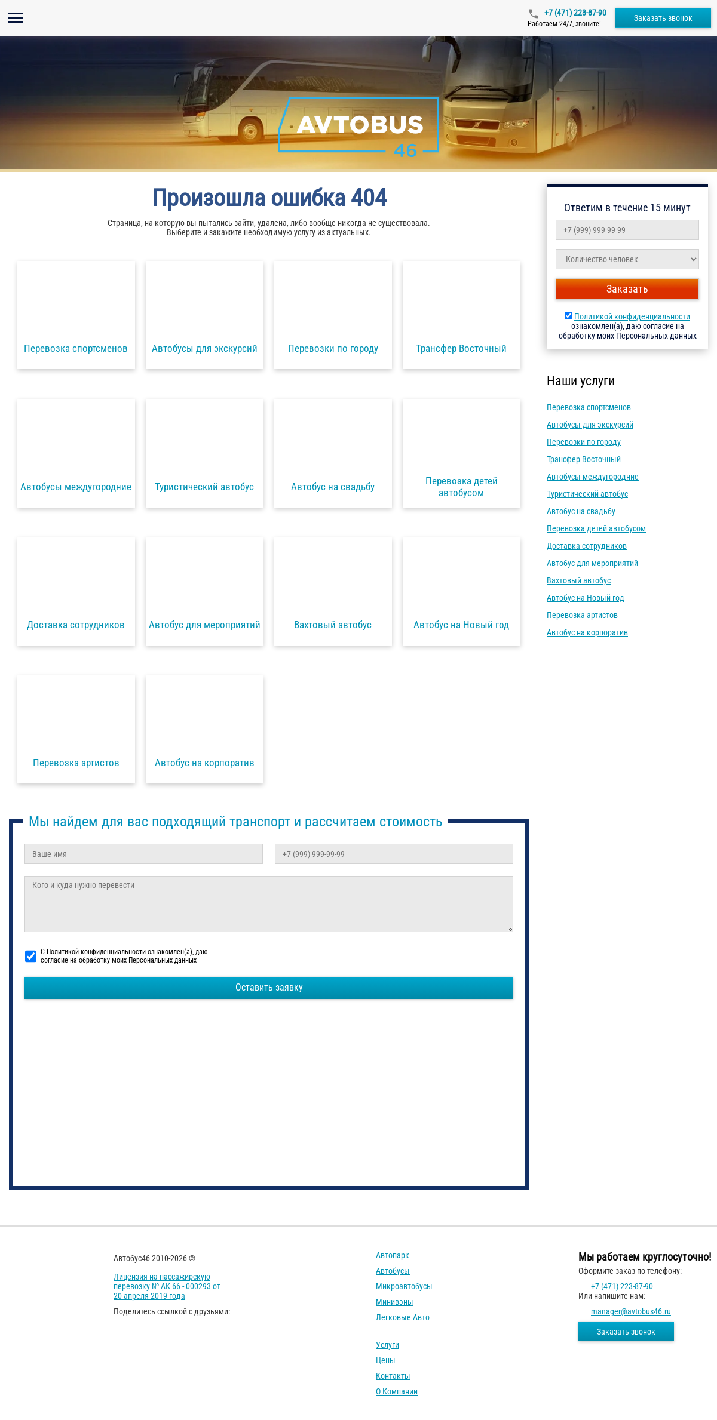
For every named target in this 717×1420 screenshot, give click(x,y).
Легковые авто (403, 1317)
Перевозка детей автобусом (596, 528)
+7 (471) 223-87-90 (574, 12)
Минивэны (394, 1302)
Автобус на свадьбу (581, 511)
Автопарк (392, 1255)
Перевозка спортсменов (589, 407)
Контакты (393, 1376)
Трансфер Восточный (584, 459)
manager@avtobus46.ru (631, 1311)
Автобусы (393, 1270)
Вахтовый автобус (579, 580)
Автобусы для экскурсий (590, 424)
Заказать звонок (663, 18)
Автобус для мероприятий (592, 563)
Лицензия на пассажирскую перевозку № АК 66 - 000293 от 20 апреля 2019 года (167, 1286)
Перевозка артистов (582, 615)
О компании (397, 1391)
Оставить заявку (269, 987)
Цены (386, 1360)
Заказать (627, 288)
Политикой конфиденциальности (632, 316)
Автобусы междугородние (593, 476)
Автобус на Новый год (585, 598)
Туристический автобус (587, 494)
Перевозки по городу (584, 442)
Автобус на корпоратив (587, 632)
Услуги (387, 1345)
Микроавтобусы (404, 1286)
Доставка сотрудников (587, 546)
